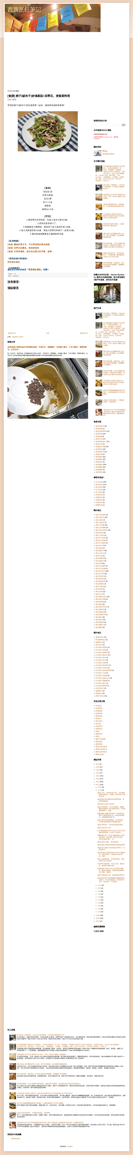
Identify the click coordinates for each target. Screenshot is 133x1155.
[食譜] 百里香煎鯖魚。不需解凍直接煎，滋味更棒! (33, 1113)
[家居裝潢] (99, 716)
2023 (98, 767)
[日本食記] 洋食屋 (101, 668)
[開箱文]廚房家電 (101, 746)
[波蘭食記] (99, 691)
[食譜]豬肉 (99, 457)
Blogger (70, 1146)
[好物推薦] (99, 713)
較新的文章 (11, 333)
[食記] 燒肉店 (100, 522)
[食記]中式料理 (100, 538)
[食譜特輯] (99, 472)
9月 (99, 888)
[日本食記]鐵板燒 (101, 685)
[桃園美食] (99, 505)
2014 (98, 921)
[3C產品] (98, 706)
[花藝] (97, 731)
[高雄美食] (99, 495)
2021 (98, 773)
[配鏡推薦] (99, 744)
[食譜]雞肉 (99, 459)
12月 (99, 787)
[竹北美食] (99, 489)
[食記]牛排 (99, 594)
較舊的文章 (84, 333)
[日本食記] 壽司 (101, 657)
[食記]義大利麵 (100, 599)
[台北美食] (99, 482)
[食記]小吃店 (100, 553)
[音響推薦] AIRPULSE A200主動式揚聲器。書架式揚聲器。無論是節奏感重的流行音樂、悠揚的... (110, 870)
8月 (99, 891)
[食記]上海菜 (100, 535)
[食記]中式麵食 (100, 543)
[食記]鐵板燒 (100, 612)
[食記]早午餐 (100, 573)
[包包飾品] (99, 708)
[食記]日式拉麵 (100, 568)
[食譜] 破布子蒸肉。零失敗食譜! (108, 842)
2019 (98, 779)
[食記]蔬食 (99, 604)
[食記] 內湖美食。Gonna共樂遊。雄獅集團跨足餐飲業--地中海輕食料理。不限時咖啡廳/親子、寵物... (111, 808)
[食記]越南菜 (100, 609)
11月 (99, 790)
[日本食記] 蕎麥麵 (101, 680)
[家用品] (98, 718)
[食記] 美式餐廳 (101, 527)
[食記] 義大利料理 (101, 530)
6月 (99, 897)
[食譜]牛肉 (99, 439)
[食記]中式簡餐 (100, 540)
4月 (99, 903)
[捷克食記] (99, 645)
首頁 (47, 333)
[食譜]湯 (98, 436)
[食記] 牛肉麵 (100, 525)
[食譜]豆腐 (99, 454)
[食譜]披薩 (99, 428)
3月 (99, 906)
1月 (99, 912)
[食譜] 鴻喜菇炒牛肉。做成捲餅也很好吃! (111, 875)
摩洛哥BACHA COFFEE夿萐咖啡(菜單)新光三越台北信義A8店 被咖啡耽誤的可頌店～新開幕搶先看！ (50, 1122)
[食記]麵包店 (100, 625)
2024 (98, 764)
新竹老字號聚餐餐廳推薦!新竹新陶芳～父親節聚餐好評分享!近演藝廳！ (114, 392)
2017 (98, 784)
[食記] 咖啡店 (100, 517)
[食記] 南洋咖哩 (101, 515)
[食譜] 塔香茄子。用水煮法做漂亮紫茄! (110, 824)
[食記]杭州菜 (100, 579)
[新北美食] (99, 487)
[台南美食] (99, 502)
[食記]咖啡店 (100, 550)
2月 (99, 909)
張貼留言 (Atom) (17, 337)
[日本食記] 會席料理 (102, 665)
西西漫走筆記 (34, 269)
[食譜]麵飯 (99, 467)
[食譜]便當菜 (100, 426)
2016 (98, 915)
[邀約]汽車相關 (100, 739)
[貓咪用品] (99, 734)
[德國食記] (99, 642)
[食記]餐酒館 (100, 622)
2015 (98, 918)
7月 (99, 894)
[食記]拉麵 (99, 563)
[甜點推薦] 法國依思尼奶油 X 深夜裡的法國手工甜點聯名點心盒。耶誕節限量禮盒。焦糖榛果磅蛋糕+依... (110, 815)
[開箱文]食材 (100, 754)
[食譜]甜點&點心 (101, 441)
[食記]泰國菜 (100, 584)
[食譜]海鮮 (99, 434)
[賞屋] (97, 736)
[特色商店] (99, 726)
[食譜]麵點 (99, 469)
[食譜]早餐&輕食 (101, 431)
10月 (99, 885)
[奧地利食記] (100, 637)
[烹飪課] (98, 723)
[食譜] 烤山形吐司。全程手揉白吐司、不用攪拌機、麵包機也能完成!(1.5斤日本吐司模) (113, 254)
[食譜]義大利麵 (100, 446)
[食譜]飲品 (99, 462)
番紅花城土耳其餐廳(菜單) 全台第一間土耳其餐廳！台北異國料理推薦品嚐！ (113, 235)
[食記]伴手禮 (100, 545)
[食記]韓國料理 (100, 614)
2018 (98, 782)
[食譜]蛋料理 (100, 452)
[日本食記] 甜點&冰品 (103, 678)
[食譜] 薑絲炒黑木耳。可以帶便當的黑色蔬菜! (28, 244)
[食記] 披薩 (99, 520)
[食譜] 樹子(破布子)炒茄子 (106, 804)
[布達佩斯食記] (100, 639)
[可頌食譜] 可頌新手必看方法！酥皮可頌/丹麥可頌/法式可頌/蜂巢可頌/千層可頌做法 (113, 216)
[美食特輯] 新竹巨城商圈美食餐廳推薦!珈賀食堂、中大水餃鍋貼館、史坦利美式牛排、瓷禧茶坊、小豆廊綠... (111, 879)
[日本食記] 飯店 (101, 683)
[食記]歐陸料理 (100, 581)
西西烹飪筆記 (24, 9)
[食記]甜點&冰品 (101, 596)
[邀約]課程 (99, 741)
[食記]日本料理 (100, 571)
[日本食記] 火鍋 (101, 673)
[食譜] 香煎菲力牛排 (104, 828)
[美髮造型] (99, 729)
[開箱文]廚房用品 (101, 752)
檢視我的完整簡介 (109, 154)
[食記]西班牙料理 (101, 607)
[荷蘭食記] (99, 693)
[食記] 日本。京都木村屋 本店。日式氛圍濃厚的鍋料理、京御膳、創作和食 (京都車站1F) (111, 794)
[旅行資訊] (99, 721)
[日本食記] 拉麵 (101, 663)
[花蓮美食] (99, 500)
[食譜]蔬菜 (16, 276)
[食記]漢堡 (99, 589)
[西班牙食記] (100, 696)
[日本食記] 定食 (101, 660)
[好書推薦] (99, 711)
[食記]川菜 (99, 555)
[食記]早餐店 (100, 576)
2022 (98, 770)
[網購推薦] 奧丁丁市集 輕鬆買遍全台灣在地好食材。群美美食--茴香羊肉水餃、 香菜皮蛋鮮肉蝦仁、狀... (111, 837)
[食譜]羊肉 (99, 444)
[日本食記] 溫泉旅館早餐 (104, 670)
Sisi (106, 151)
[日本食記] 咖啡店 (101, 655)
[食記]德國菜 (100, 558)
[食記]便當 (99, 548)
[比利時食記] (100, 688)
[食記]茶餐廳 (100, 602)
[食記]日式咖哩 (100, 566)
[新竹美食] (99, 484)
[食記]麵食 (99, 627)
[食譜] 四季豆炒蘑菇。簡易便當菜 (23, 248)
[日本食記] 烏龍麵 (101, 675)
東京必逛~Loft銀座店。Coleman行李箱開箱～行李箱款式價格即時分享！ (114, 186)
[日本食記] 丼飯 (101, 650)
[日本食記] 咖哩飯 (101, 652)
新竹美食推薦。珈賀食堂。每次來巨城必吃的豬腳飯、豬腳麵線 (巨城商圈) (113, 264)
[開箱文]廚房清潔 (101, 749)
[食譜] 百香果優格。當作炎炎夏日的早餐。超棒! (29, 251)
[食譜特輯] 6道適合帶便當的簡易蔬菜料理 (111, 845)
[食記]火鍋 (99, 591)
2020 (98, 776)
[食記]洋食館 (100, 586)
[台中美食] (99, 492)
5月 (99, 900)
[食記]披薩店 (100, 561)
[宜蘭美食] (99, 497)
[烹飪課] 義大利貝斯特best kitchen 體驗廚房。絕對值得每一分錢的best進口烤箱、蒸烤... (111, 854)
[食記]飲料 (99, 619)
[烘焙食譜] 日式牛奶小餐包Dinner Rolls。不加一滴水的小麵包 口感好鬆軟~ (114, 196)
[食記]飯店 (99, 617)
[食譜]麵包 (99, 464)
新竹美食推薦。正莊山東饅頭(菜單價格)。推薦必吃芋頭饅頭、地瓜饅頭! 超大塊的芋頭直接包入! (114, 245)
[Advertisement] (63, 45)
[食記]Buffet (99, 533)
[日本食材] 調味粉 (101, 647)
